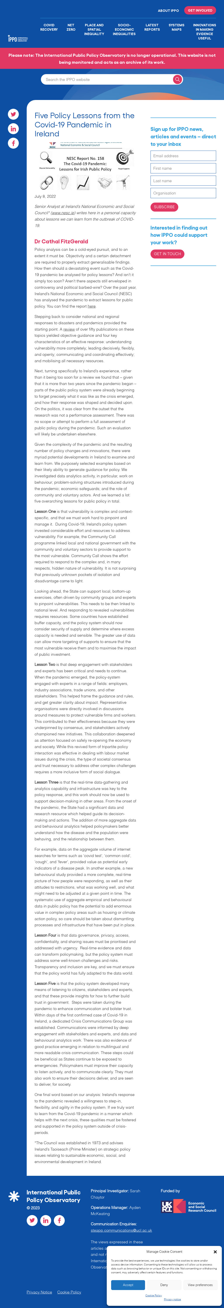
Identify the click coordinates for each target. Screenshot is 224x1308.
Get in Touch (167, 253)
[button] (215, 1252)
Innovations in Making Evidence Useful (204, 31)
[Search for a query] (177, 79)
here (92, 306)
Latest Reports (152, 27)
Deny (164, 1285)
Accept (128, 1285)
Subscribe (164, 206)
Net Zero (70, 27)
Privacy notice (172, 1299)
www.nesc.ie (63, 213)
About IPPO (168, 10)
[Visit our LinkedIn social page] (13, 128)
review (69, 329)
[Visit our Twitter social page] (13, 114)
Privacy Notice (39, 1292)
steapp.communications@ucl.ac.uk (121, 1231)
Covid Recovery (49, 27)
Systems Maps (176, 27)
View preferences (200, 1285)
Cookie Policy (153, 1295)
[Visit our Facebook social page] (13, 143)
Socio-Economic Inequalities (124, 29)
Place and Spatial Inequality (94, 29)
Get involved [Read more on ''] (200, 10)
